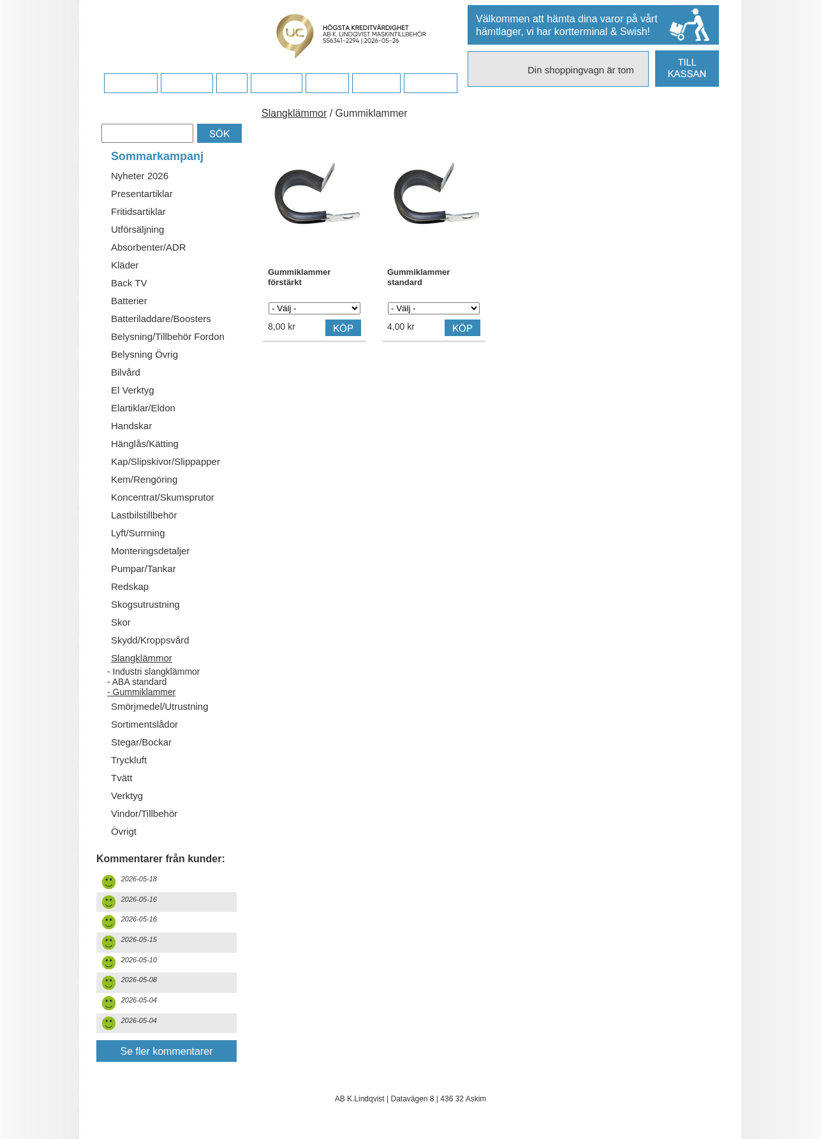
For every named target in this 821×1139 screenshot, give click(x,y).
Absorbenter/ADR (148, 247)
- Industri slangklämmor (153, 671)
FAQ (231, 83)
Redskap (130, 586)
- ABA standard (136, 682)
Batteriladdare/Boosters (161, 318)
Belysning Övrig (144, 354)
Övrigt (124, 831)
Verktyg (127, 795)
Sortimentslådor (144, 724)
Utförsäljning (137, 229)
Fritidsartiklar (138, 211)
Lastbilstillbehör (144, 515)
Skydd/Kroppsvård (150, 640)
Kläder (124, 265)
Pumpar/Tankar (143, 568)
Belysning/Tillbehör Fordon (168, 336)
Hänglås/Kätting (145, 443)
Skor (121, 622)
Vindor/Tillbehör (144, 813)
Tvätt (121, 777)
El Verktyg (132, 390)
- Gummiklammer (141, 692)
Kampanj (376, 83)
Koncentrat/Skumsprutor (162, 497)
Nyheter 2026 (139, 175)
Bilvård (125, 372)
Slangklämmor (141, 657)
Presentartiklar (142, 193)
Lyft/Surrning (138, 532)
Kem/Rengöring (144, 479)
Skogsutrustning (145, 604)
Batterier (129, 300)
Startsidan (130, 83)
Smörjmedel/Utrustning (160, 706)
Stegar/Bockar (141, 742)
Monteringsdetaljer (150, 550)
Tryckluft (129, 759)
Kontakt (327, 83)
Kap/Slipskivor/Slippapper (165, 461)
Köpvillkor (186, 83)
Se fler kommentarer (167, 1051)
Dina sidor (430, 83)
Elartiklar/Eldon (143, 407)
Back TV (129, 282)
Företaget (276, 83)
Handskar (131, 425)
